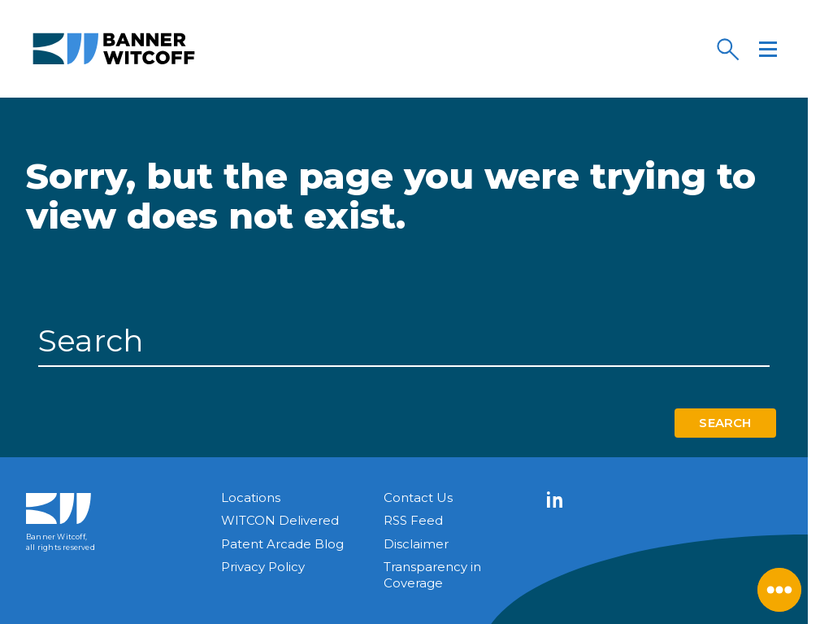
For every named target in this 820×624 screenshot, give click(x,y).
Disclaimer (416, 544)
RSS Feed (413, 520)
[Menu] (768, 48)
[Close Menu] (779, 590)
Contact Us (418, 497)
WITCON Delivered (280, 520)
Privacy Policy (263, 566)
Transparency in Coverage (432, 575)
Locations (250, 497)
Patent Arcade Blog (282, 544)
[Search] (727, 48)
